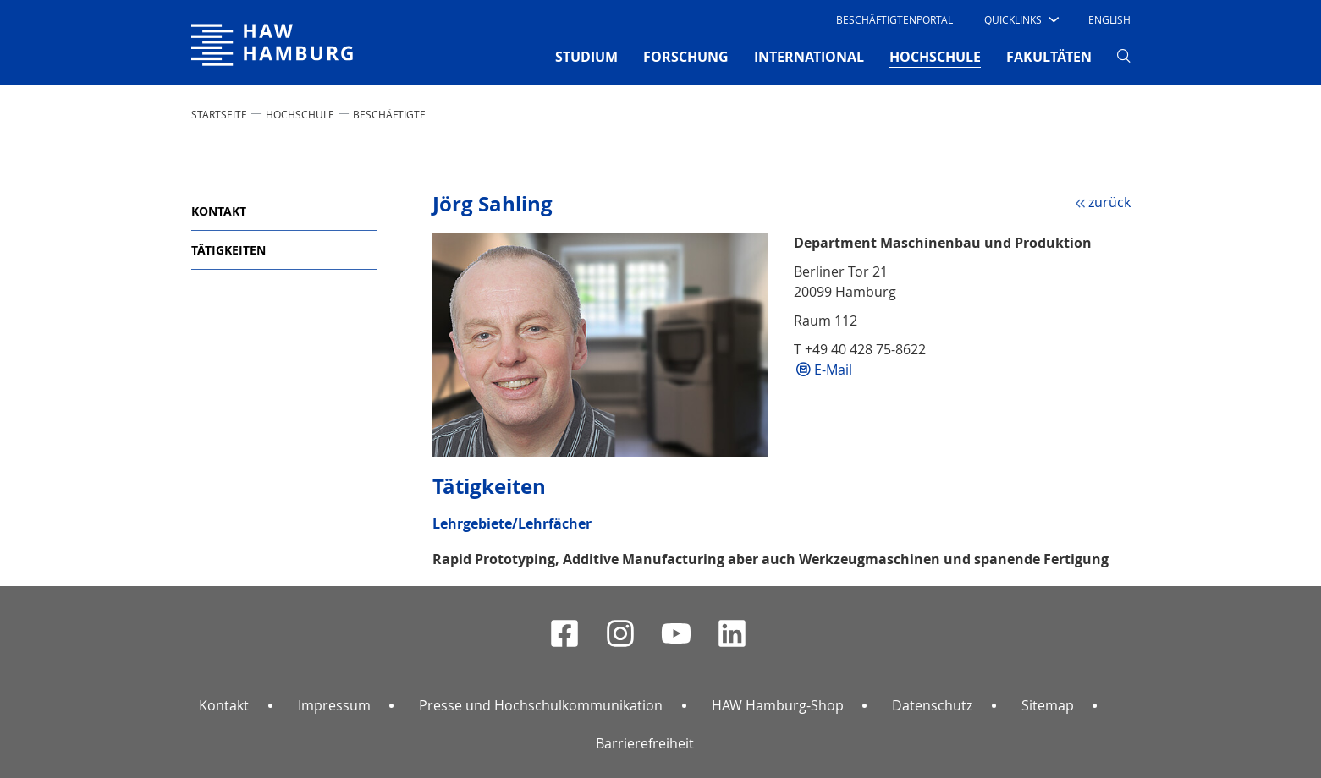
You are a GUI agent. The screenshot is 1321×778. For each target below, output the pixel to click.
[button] (1020, 19)
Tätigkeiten (228, 250)
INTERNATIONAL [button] (809, 56)
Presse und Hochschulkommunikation (541, 705)
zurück (1109, 202)
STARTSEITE (219, 114)
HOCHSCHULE (300, 114)
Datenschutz (932, 705)
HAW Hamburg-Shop (778, 705)
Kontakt (218, 211)
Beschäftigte (389, 114)
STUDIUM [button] (586, 56)
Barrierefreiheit (645, 743)
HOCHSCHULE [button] (935, 56)
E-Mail (833, 369)
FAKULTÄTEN (1049, 56)
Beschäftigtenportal (894, 19)
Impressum (334, 705)
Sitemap (1047, 705)
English (1109, 19)
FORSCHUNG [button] (686, 56)
